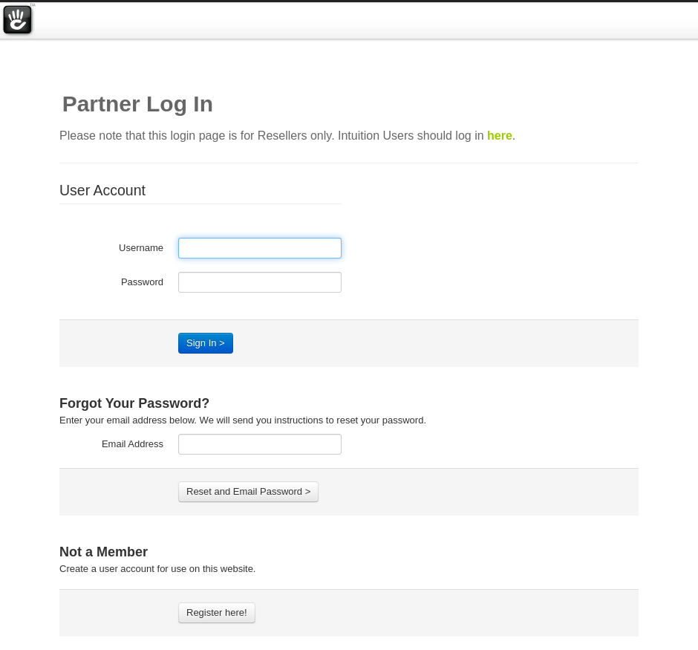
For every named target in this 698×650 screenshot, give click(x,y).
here (499, 135)
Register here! (216, 612)
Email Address (132, 443)
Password (142, 281)
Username (141, 247)
